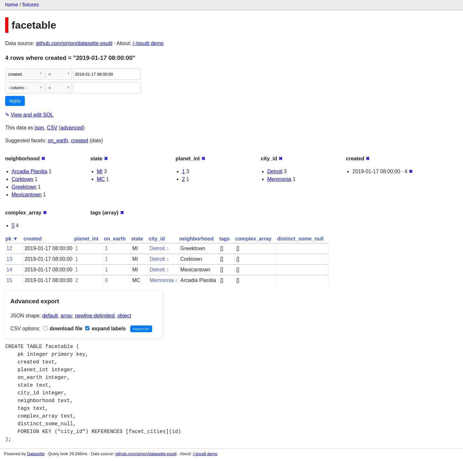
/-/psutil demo (148, 43)
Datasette (36, 453)
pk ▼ (11, 238)
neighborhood (196, 238)
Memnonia (279, 179)
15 (9, 280)
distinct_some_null (300, 238)
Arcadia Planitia (29, 171)
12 (9, 248)
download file (63, 328)
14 (9, 269)
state (137, 238)
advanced (72, 127)
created (79, 140)
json (39, 127)
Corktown (22, 179)
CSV (52, 127)
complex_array (253, 238)
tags (224, 238)
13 (9, 259)
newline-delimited (95, 315)
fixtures (30, 4)
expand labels (105, 328)
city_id (157, 238)
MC (101, 179)
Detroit (274, 171)
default (50, 315)
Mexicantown (26, 194)
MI (100, 171)
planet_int (86, 238)
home (11, 4)
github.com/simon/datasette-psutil (74, 43)
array (66, 315)
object (124, 315)
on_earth (58, 140)
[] (13, 225)
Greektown (24, 187)
